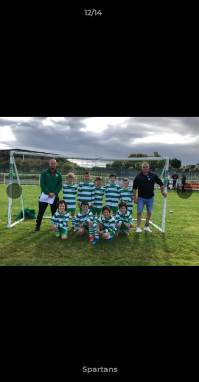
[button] (160, 15)
